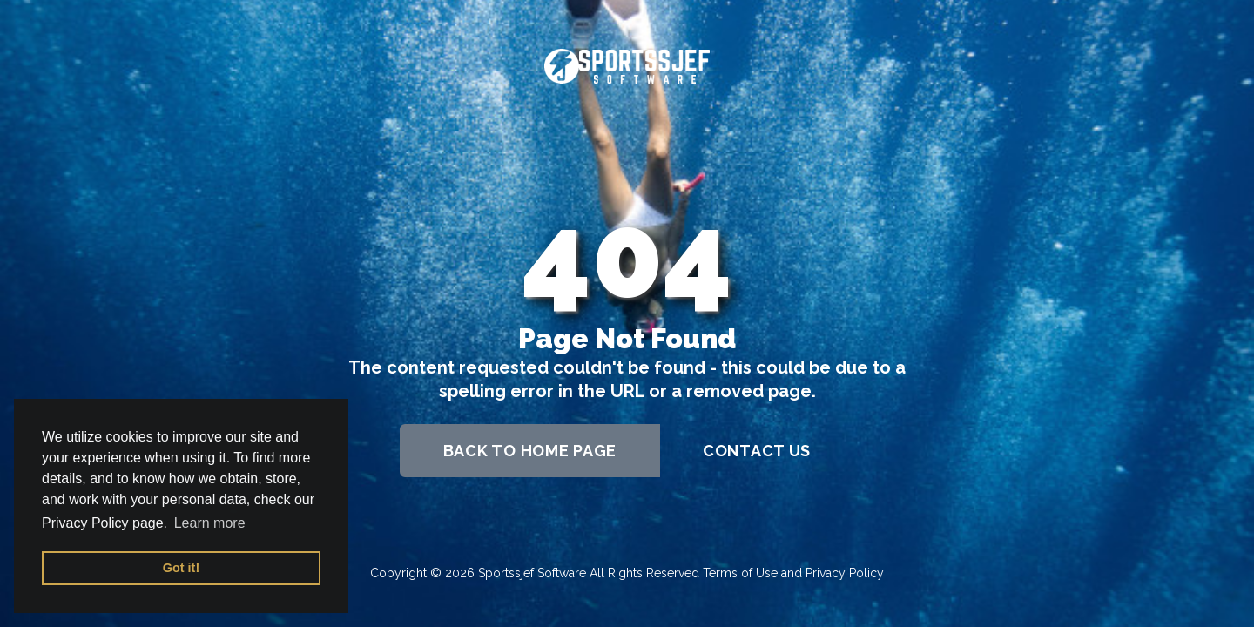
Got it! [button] (181, 568)
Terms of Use (740, 573)
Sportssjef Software (532, 573)
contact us (757, 451)
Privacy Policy (845, 573)
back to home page (530, 451)
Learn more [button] (210, 523)
